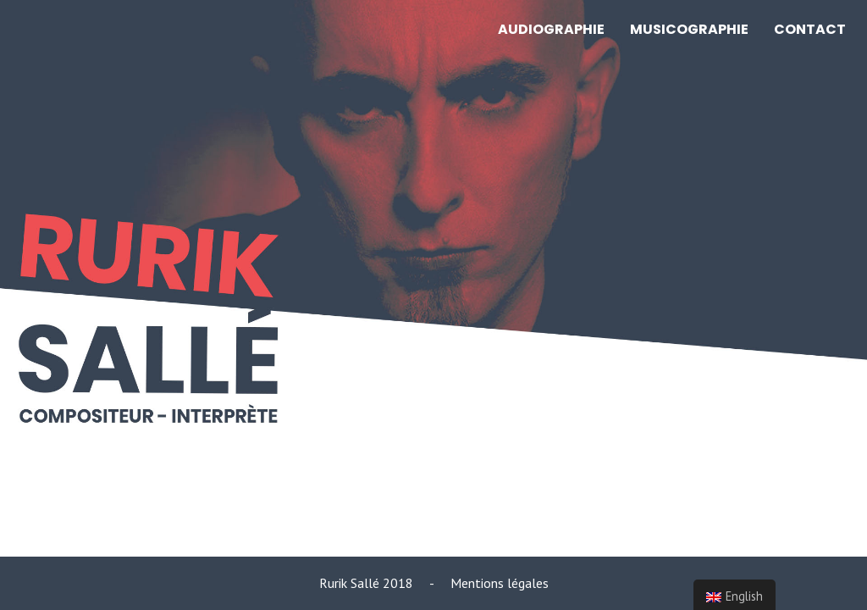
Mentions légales (499, 582)
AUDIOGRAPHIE (551, 29)
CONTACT (810, 29)
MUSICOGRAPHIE (689, 29)
